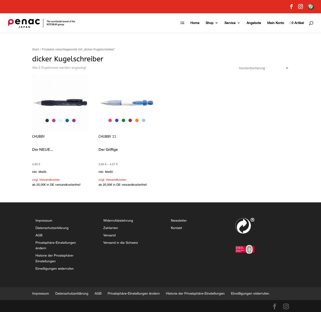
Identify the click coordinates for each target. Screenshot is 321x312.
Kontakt (176, 228)
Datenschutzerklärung (52, 228)
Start (35, 49)
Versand (109, 235)
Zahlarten (110, 228)
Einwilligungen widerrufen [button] (54, 268)
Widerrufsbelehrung (118, 220)
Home (194, 23)
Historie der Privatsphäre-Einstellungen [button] (195, 293)
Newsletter (179, 220)
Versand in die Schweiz (120, 242)
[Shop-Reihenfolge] (262, 68)
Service (230, 23)
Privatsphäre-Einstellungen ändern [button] (134, 293)
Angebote (254, 23)
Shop (209, 23)
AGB (38, 235)
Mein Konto (275, 23)
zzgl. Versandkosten (46, 179)
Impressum (43, 220)
